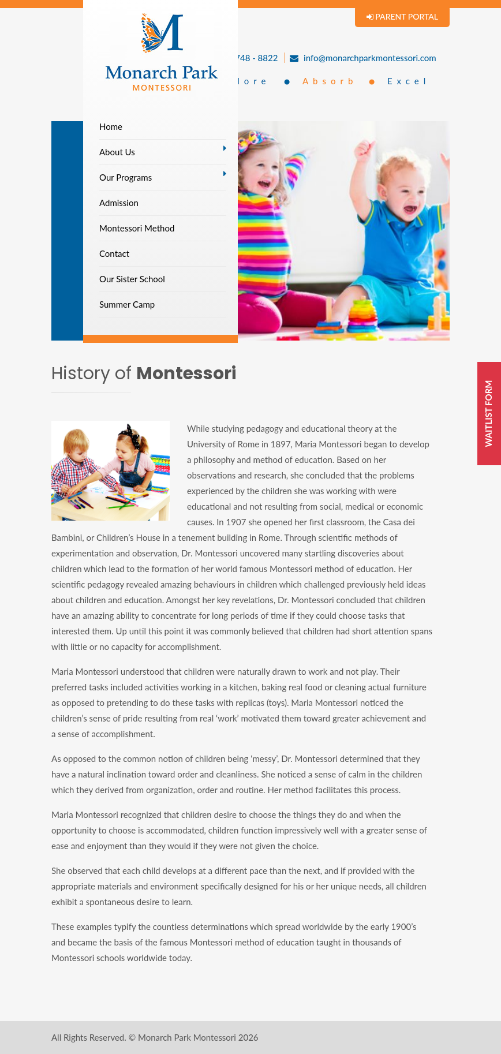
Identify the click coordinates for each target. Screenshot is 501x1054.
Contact (114, 253)
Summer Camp (127, 304)
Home (110, 126)
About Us (117, 152)
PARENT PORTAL (402, 16)
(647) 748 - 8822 (240, 58)
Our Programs (125, 177)
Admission (119, 202)
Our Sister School (132, 279)
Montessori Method (136, 228)
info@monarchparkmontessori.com (363, 58)
